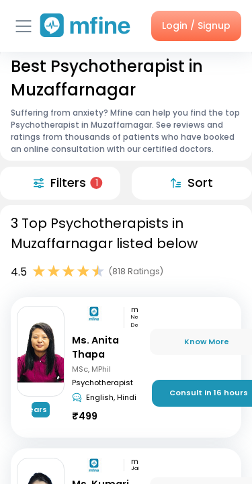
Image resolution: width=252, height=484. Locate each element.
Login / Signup (196, 25)
